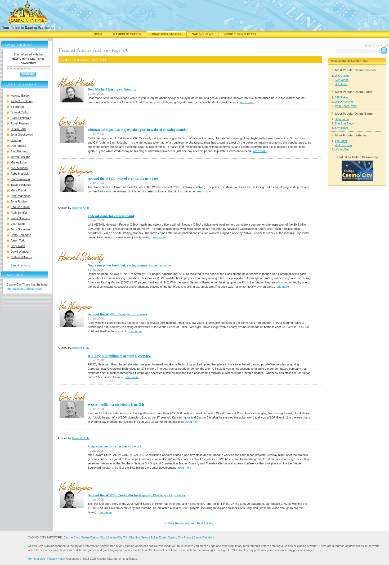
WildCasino (342, 75)
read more (247, 102)
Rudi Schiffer (19, 212)
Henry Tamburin (21, 234)
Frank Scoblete (20, 218)
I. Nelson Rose (20, 207)
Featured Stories (166, 34)
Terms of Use (36, 558)
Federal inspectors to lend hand (111, 216)
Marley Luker (19, 162)
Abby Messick (20, 173)
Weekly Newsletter (240, 34)
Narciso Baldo (20, 95)
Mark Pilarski (19, 190)
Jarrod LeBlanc (20, 156)
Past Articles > (206, 523)
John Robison (19, 201)
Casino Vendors (204, 537)
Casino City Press (179, 537)
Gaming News (202, 34)
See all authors (20, 265)
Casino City (71, 537)
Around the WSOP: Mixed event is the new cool (123, 178)
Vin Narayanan (20, 179)
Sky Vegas (341, 79)
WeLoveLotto (343, 145)
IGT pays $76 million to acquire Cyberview (119, 356)
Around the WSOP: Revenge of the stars (117, 314)
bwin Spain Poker (346, 105)
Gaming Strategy (127, 34)
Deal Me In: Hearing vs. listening (112, 89)
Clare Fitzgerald (21, 117)
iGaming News (138, 537)
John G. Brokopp (22, 101)
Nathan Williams (21, 257)
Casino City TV (117, 537)
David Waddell (20, 251)
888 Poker (341, 97)
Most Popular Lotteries (351, 135)
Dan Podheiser (20, 195)
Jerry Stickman (20, 229)
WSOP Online (344, 101)
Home (98, 34)
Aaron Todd (18, 240)
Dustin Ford (18, 129)
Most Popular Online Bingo (354, 113)
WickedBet (342, 149)
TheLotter (341, 141)
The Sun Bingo (344, 123)
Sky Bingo (341, 127)
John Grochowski (22, 134)
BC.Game (341, 84)
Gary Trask (18, 246)
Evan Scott (18, 223)
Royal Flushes (20, 123)
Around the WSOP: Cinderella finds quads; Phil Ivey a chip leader (137, 495)
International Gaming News (24, 288)
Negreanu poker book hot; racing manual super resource (129, 265)
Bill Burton (17, 106)
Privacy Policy (56, 558)
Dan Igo (16, 140)
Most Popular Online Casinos (355, 70)
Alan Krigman (19, 151)
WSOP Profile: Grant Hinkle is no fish (116, 405)
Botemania (342, 119)
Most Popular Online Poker (354, 91)
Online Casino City (93, 537)
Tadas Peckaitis (21, 184)
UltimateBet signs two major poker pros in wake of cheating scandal (137, 130)
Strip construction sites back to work (115, 446)
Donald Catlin (19, 112)
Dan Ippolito (18, 145)
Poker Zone (158, 537)
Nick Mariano (19, 168)
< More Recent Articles (180, 523)
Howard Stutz (81, 207)
